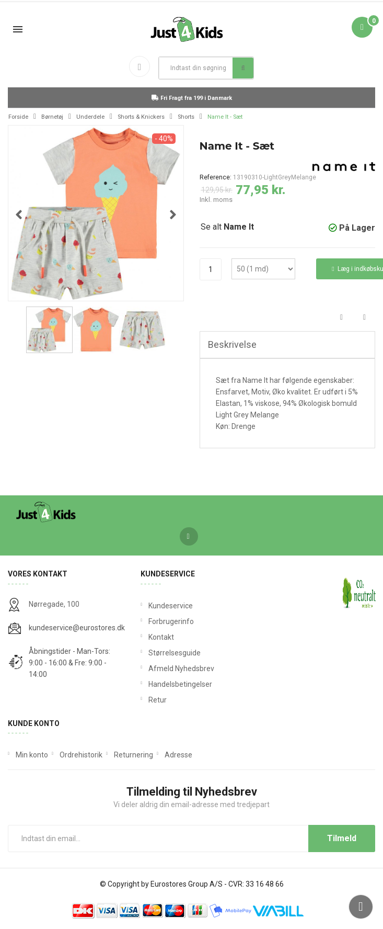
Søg (243, 68)
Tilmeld (341, 838)
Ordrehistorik (81, 755)
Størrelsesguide (174, 653)
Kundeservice (170, 606)
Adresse (178, 755)
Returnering (133, 755)
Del (341, 318)
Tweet (364, 318)
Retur (157, 700)
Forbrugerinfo (171, 621)
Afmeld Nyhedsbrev (181, 668)
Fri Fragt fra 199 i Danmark (192, 98)
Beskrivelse (232, 344)
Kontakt (161, 637)
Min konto (32, 755)
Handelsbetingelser (180, 684)
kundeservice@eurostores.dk (77, 628)
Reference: (215, 177)
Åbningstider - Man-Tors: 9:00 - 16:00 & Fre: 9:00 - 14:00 (69, 662)
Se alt (227, 227)
